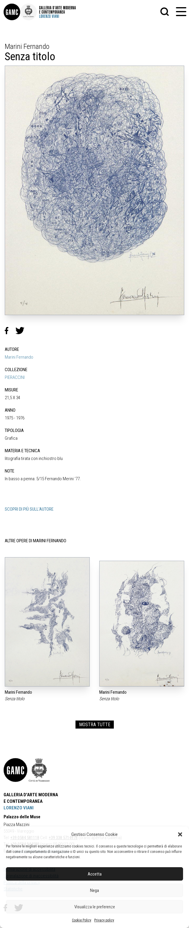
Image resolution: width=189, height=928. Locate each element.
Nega (94, 890)
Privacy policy (104, 920)
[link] (12, 12)
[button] (180, 834)
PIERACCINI (15, 377)
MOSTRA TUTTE (94, 724)
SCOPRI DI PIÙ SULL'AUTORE (29, 509)
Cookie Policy (81, 920)
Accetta (95, 874)
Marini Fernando (19, 357)
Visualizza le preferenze (94, 907)
